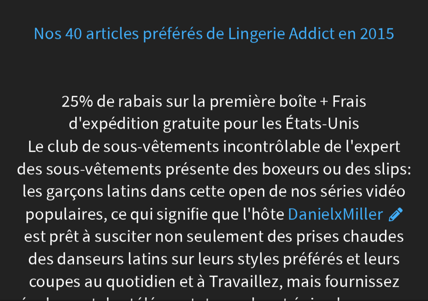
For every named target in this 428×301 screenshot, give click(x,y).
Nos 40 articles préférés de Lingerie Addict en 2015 (213, 34)
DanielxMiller (335, 214)
